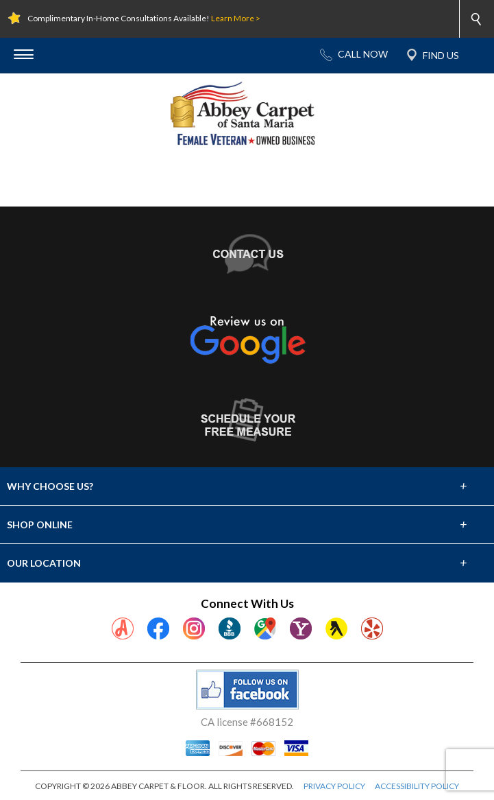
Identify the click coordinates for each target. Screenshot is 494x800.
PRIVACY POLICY (334, 786)
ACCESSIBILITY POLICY (417, 786)
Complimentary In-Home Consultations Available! (143, 18)
